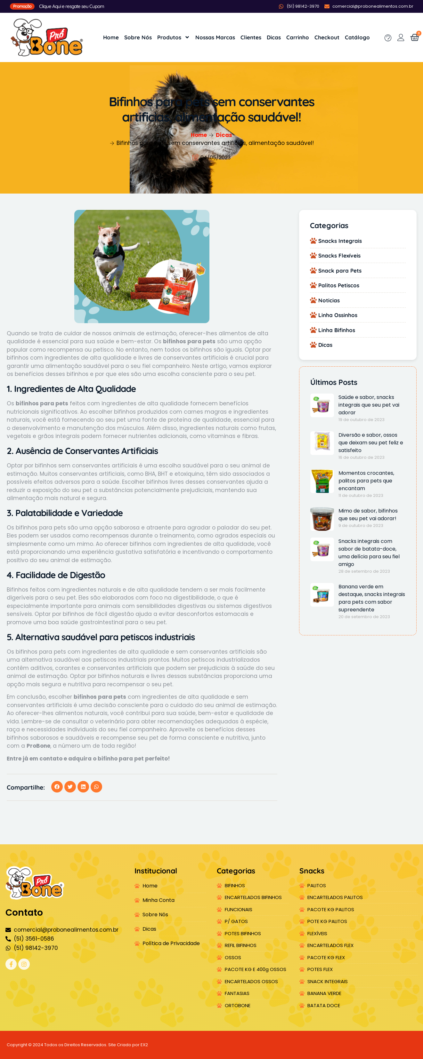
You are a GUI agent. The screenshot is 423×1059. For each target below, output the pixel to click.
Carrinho (297, 37)
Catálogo (357, 37)
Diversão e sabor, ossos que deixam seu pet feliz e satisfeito (370, 442)
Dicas (274, 37)
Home (111, 37)
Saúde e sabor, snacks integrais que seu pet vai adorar (368, 405)
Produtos (173, 37)
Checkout (326, 37)
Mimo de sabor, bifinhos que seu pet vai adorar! (368, 514)
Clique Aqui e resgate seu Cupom (71, 6)
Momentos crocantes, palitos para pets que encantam (366, 480)
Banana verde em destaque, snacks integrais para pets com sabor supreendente (371, 598)
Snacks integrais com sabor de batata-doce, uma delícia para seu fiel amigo (369, 552)
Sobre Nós (138, 37)
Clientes (250, 37)
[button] (57, 786)
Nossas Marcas (215, 37)
